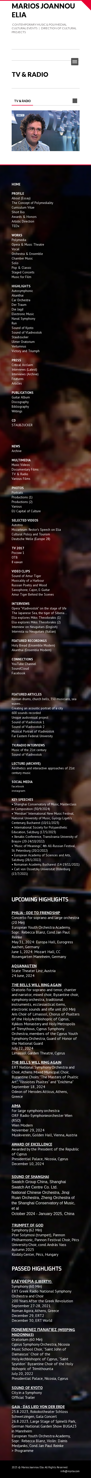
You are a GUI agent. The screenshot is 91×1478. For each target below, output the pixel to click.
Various (17, 506)
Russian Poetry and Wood (29, 585)
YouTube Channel (24, 664)
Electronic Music (23, 314)
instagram (19, 790)
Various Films (21, 478)
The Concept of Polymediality (32, 203)
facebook (18, 786)
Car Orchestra (21, 300)
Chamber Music (22, 258)
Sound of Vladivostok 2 (28, 727)
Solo (15, 263)
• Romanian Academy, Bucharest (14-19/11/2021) (46, 864)
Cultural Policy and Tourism (31, 534)
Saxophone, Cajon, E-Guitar (31, 590)
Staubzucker (20, 337)
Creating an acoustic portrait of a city (37, 708)
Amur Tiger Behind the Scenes (33, 594)
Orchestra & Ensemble (27, 253)
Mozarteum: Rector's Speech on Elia (36, 529)
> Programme (22, 1450)
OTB (15, 557)
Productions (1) (22, 497)
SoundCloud (20, 668)
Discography (20, 402)
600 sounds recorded (26, 713)
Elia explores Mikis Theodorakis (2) (36, 622)
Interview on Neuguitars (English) (35, 627)
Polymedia (19, 240)
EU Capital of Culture (26, 511)
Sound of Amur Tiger (26, 576)
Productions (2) (22, 502)
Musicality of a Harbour (28, 580)
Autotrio (17, 525)
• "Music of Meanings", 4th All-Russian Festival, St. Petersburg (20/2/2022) (43, 848)
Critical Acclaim (22, 365)
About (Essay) (21, 198)
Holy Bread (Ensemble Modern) (33, 645)
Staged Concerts (23, 272)
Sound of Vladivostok (27, 332)
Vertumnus (19, 346)
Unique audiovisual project (30, 717)
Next (75, 100)
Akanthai (18, 295)
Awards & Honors (24, 216)
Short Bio (18, 212)
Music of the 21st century (29, 750)
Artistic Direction (23, 221)
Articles (17, 383)
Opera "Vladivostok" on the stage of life (39, 608)
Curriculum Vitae (23, 207)
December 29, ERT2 (28, 1315)
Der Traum (19, 304)
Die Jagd (17, 309)
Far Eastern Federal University (32, 736)
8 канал (17, 562)
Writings (17, 411)
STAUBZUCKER (22, 425)
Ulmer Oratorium (23, 341)
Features (18, 379)
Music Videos (21, 465)
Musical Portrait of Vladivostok (33, 731)
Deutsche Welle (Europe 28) (31, 539)
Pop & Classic (21, 267)
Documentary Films (25, 469)
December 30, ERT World (32, 1320)
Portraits (17, 492)
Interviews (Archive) (25, 374)
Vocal (15, 249)
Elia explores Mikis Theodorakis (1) (36, 617)
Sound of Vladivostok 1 (28, 722)
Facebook (18, 673)
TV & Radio (20, 474)
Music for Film (21, 277)
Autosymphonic (22, 291)
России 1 (18, 553)
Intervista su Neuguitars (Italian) (34, 631)
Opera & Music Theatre (28, 244)
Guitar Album (21, 397)
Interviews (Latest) (24, 369)
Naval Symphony (23, 318)
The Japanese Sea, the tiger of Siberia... (39, 613)
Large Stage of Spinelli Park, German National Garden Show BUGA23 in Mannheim (44, 1426)
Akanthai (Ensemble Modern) (31, 650)
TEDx (15, 226)
